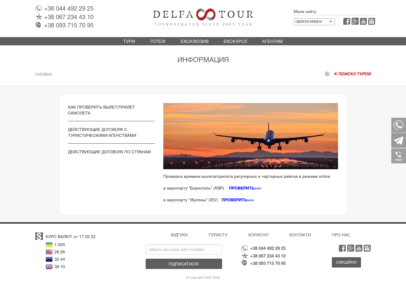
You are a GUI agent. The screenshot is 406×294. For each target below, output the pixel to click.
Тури (129, 41)
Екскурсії (235, 41)
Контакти (300, 234)
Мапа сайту (305, 11)
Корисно (258, 234)
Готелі (157, 41)
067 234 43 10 (69, 17)
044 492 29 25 (69, 8)
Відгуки (179, 234)
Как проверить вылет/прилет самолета (101, 110)
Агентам (272, 41)
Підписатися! (184, 264)
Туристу (217, 234)
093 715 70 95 (69, 25)
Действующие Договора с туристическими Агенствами (102, 132)
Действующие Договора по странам (109, 152)
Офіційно (346, 262)
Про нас (341, 234)
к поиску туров (352, 74)
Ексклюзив (195, 41)
